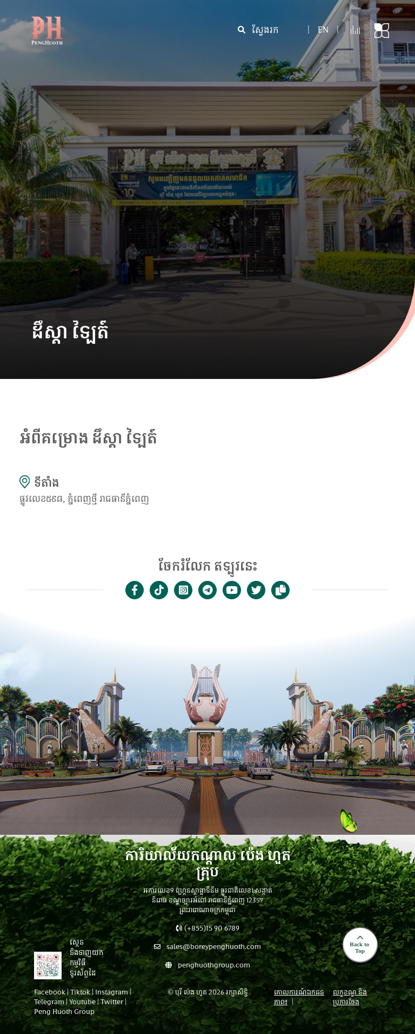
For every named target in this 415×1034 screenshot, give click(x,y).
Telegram (49, 1002)
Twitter (112, 1002)
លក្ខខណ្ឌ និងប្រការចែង (350, 997)
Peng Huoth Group (64, 1012)
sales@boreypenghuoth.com (207, 947)
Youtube (82, 1002)
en (323, 30)
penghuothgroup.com (207, 966)
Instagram (111, 993)
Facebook (49, 993)
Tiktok (80, 993)
